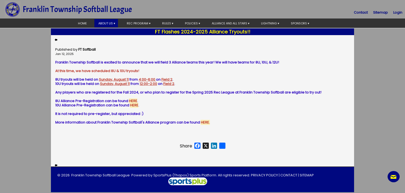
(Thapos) (180, 175)
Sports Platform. (203, 175)
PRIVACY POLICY (264, 175)
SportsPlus (162, 175)
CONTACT (288, 175)
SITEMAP (307, 175)
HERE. (205, 122)
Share (186, 146)
